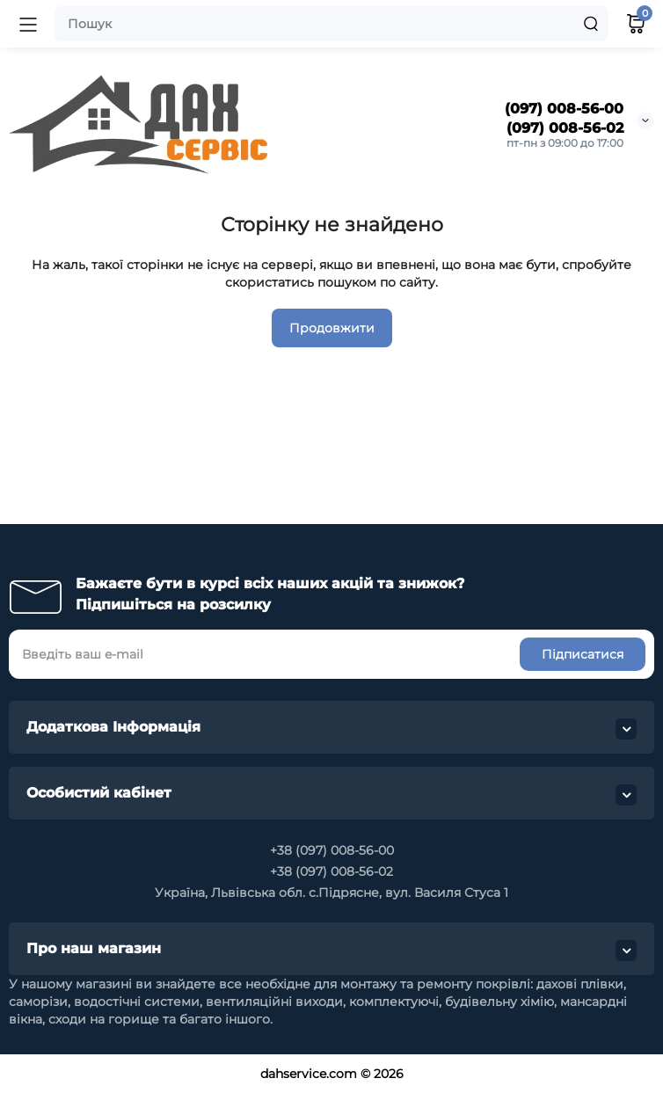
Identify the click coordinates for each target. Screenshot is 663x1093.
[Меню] (28, 23)
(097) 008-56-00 (564, 108)
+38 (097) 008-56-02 (331, 871)
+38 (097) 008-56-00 (332, 850)
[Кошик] (635, 23)
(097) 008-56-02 (564, 128)
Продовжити (332, 328)
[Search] (591, 24)
